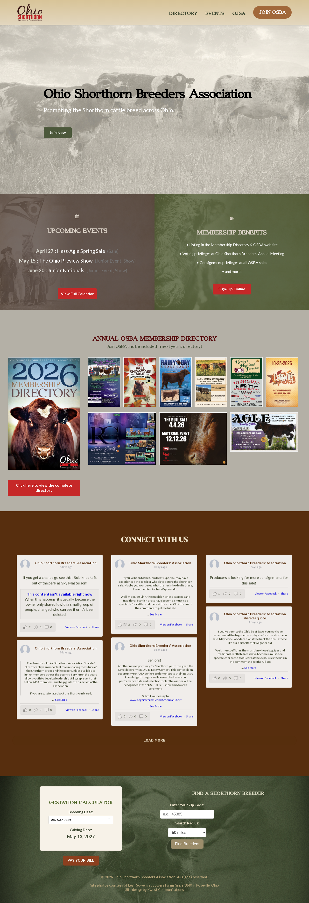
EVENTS (215, 12)
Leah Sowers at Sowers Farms (151, 885)
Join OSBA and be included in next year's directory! (154, 346)
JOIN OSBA (272, 11)
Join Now (57, 132)
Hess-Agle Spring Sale (81, 251)
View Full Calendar (77, 293)
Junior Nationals (66, 270)
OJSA (239, 12)
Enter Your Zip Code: (187, 805)
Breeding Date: (81, 812)
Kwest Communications (165, 890)
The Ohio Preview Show (66, 260)
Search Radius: (187, 823)
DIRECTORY (183, 12)
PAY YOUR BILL (81, 860)
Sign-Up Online (231, 288)
